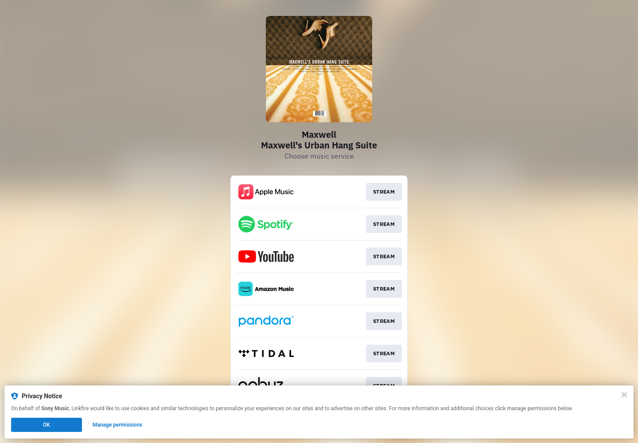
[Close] (624, 395)
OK (46, 425)
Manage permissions (118, 425)
